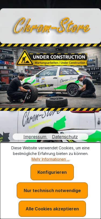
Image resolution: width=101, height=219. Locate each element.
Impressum (35, 136)
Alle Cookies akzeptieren (52, 208)
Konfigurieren (52, 172)
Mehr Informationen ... (50, 159)
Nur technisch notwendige (52, 190)
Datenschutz (65, 136)
